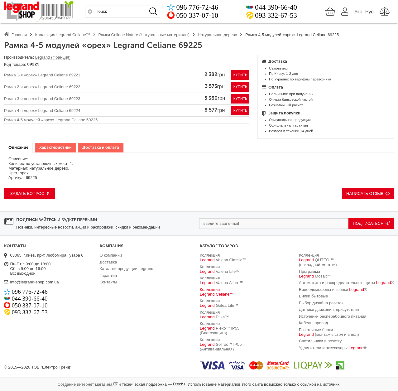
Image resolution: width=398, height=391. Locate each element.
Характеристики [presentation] (55, 148)
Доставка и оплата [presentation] (100, 148)
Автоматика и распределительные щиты (346, 282)
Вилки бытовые (313, 296)
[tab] (18, 148)
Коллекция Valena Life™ (220, 269)
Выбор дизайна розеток (321, 303)
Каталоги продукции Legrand (126, 268)
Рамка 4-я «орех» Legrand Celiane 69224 (42, 110)
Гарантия (108, 275)
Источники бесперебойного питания (332, 316)
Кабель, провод (313, 323)
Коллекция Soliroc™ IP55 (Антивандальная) (221, 344)
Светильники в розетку (320, 341)
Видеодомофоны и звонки (333, 289)
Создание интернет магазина (85, 384)
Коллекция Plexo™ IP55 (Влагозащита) (219, 328)
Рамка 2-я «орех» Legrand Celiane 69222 (42, 86)
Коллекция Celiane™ (216, 292)
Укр (358, 12)
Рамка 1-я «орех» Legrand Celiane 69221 (42, 75)
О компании (111, 255)
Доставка (108, 262)
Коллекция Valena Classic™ (223, 257)
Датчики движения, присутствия (329, 309)
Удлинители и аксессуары (333, 347)
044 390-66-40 (276, 8)
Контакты (108, 282)
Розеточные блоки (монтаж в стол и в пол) (329, 332)
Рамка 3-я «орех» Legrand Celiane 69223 (42, 98)
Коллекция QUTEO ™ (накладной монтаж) (318, 260)
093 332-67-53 (276, 16)
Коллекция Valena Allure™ (221, 280)
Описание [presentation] (18, 148)
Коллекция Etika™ (214, 314)
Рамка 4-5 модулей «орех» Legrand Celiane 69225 (51, 120)
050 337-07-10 (197, 16)
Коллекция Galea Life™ (219, 303)
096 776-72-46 (197, 8)
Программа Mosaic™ (315, 273)
